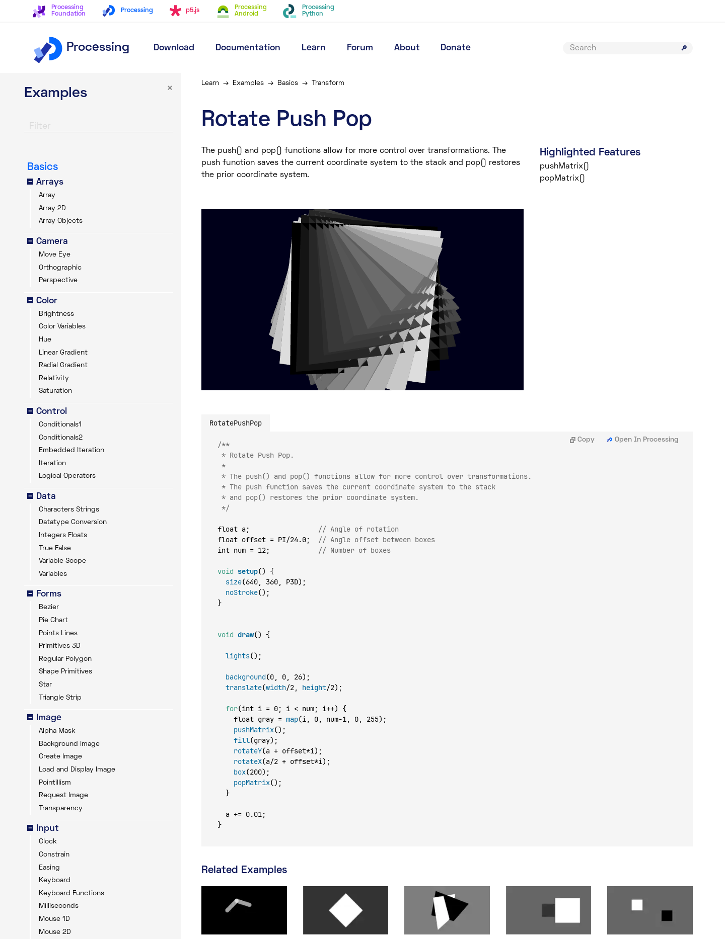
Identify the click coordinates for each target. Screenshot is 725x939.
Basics (287, 83)
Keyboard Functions (71, 893)
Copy (582, 440)
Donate (456, 48)
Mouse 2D (55, 932)
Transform (328, 83)
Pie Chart (53, 620)
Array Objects (61, 221)
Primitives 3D (60, 646)
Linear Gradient (63, 353)
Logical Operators (67, 476)
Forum (360, 48)
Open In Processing (643, 440)
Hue (45, 339)
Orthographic (60, 268)
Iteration (52, 463)
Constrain (54, 854)
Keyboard (54, 880)
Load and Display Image (77, 769)
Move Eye (54, 254)
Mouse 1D (54, 919)
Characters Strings (69, 509)
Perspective (58, 280)
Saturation (55, 391)
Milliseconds (59, 906)
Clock (48, 841)
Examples (248, 83)
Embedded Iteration (71, 450)
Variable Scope (62, 561)
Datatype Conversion (73, 522)
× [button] (170, 89)
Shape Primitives (65, 671)
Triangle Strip (60, 698)
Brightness (56, 314)
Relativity (54, 378)
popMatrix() (562, 178)
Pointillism (55, 783)
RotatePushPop (235, 423)
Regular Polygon (65, 659)
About (407, 48)
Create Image (60, 756)
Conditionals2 (61, 438)
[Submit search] (684, 47)
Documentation (247, 48)
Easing (49, 868)
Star (45, 684)
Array (47, 195)
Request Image (63, 795)
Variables (53, 574)
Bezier (49, 607)
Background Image (69, 744)
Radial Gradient (63, 365)
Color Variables (62, 326)
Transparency (61, 808)
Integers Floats (63, 535)
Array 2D (52, 208)
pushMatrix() (564, 166)
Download (174, 48)
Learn (314, 48)
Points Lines (58, 633)
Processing (80, 47)
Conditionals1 (60, 424)
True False (55, 548)
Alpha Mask (57, 731)
